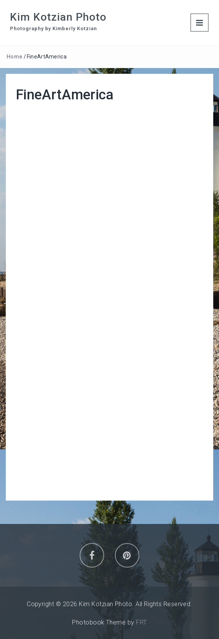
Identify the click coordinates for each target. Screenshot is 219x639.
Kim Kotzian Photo (58, 17)
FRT (141, 622)
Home (14, 57)
